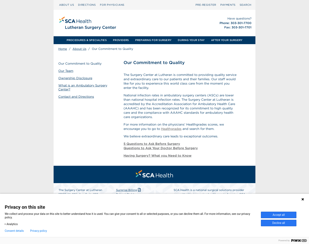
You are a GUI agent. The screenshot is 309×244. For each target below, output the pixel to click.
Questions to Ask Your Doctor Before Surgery (161, 148)
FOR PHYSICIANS (112, 4)
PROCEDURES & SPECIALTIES (87, 40)
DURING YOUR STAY (191, 40)
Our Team (65, 71)
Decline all (278, 222)
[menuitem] (66, 5)
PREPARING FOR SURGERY (153, 40)
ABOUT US (66, 4)
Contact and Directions (76, 97)
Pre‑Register (205, 4)
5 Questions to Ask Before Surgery (152, 144)
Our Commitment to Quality (79, 63)
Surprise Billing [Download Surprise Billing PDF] (128, 190)
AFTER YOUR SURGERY (227, 40)
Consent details (14, 230)
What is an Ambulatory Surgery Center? (82, 87)
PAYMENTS (227, 4)
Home (62, 49)
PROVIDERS (121, 40)
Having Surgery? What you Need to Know (158, 155)
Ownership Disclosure (75, 78)
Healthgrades (171, 129)
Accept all (279, 214)
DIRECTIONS (87, 4)
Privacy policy (38, 230)
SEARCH (245, 4)
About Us (79, 49)
